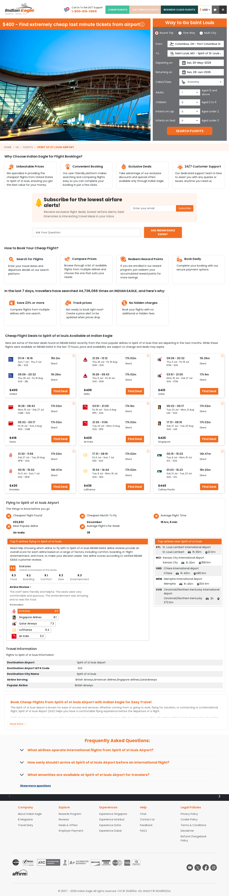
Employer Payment (71, 831)
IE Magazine (25, 819)
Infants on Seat (165, 120)
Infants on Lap (165, 111)
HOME (7, 147)
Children (161, 102)
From (159, 44)
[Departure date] (201, 63)
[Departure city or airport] (196, 44)
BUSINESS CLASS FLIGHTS (179, 9)
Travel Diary (25, 825)
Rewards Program (70, 814)
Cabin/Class (163, 82)
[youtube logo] (190, 867)
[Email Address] (161, 208)
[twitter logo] (197, 867)
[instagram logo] (213, 867)
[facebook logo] (205, 867)
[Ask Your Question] (86, 232)
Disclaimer (187, 831)
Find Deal (60, 391)
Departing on (164, 63)
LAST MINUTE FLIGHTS (145, 9)
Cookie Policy (189, 819)
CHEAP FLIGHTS (117, 9)
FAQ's (143, 831)
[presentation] (172, 44)
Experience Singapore (113, 814)
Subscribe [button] (184, 208)
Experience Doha (110, 825)
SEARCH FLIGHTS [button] (190, 131)
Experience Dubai (110, 831)
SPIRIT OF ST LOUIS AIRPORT (55, 147)
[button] (215, 10)
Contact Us (147, 819)
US (17, 147)
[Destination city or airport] (196, 53)
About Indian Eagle (30, 814)
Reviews (64, 819)
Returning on (164, 72)
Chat (143, 814)
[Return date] (201, 72)
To (157, 53)
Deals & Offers (68, 825)
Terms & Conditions (193, 825)
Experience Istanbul (111, 819)
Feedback (146, 825)
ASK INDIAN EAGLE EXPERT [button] (163, 232)
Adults (160, 92)
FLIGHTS (28, 147)
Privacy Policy (189, 814)
